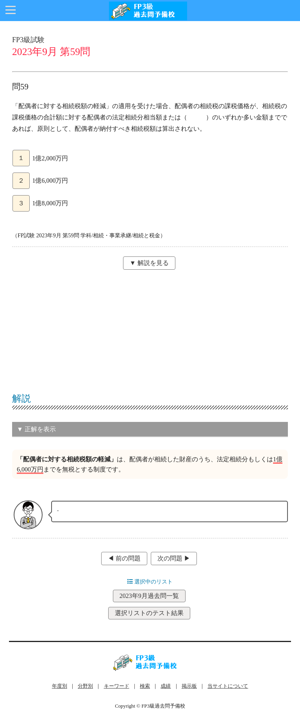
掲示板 (189, 686)
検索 (145, 686)
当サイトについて (227, 686)
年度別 (59, 686)
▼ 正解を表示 (36, 429)
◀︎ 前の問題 (124, 558)
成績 (166, 686)
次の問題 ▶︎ (173, 558)
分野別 (85, 686)
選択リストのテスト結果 (149, 613)
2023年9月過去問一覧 (149, 595)
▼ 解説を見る (149, 263)
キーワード (116, 686)
